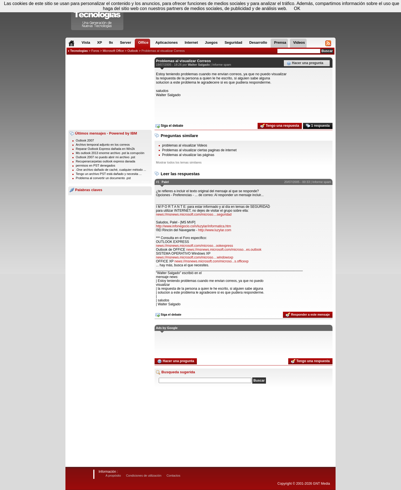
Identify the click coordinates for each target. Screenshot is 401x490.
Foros (95, 50)
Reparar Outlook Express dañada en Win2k (105, 148)
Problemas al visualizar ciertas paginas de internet (199, 150)
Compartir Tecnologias (97, 16)
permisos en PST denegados (95, 165)
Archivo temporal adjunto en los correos (103, 144)
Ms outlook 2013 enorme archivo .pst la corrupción (110, 153)
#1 (157, 182)
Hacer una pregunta (305, 63)
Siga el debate (169, 126)
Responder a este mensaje (308, 315)
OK (297, 8)
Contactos (173, 475)
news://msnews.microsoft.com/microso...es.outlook (223, 250)
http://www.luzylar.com (214, 230)
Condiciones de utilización (143, 475)
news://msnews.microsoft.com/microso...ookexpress (194, 246)
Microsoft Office (113, 50)
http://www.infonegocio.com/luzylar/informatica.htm (193, 226)
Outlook (132, 50)
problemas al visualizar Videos (184, 145)
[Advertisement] (110, 92)
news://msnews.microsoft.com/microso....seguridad (193, 214)
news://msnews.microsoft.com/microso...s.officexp (211, 261)
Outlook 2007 (85, 140)
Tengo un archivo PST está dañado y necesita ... (108, 173)
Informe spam (221, 64)
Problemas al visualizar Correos (163, 50)
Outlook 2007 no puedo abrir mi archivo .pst (105, 157)
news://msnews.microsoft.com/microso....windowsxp (194, 257)
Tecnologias (79, 50)
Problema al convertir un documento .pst (103, 178)
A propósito (113, 475)
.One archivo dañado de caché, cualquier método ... (111, 169)
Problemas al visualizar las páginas (188, 155)
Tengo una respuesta (279, 126)
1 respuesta (318, 126)
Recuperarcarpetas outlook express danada (105, 161)
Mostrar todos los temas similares (179, 162)
